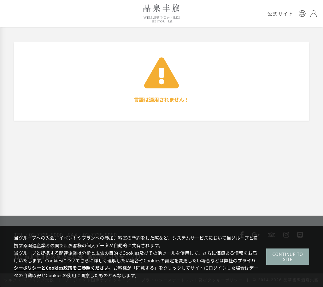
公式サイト (280, 13)
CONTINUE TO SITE (288, 256)
